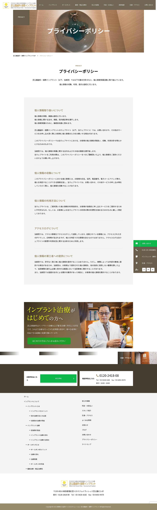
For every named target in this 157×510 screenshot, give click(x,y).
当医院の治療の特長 (38, 421)
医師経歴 (123, 5)
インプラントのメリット (39, 411)
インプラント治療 (33, 425)
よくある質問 (86, 420)
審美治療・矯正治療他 (35, 469)
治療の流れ (35, 454)
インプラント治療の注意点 (40, 440)
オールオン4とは (33, 445)
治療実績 (34, 459)
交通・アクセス (135, 5)
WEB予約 (64, 378)
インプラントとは (33, 406)
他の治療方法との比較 (38, 416)
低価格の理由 (35, 430)
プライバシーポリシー (89, 439)
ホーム (46, 5)
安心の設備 (98, 5)
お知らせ (85, 425)
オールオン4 (70, 5)
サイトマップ (86, 444)
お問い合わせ (149, 5)
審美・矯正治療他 (84, 5)
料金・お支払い (111, 5)
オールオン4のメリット (39, 449)
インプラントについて (31, 401)
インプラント (57, 5)
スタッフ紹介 (86, 410)
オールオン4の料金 (37, 464)
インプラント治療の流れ (39, 435)
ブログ (84, 430)
